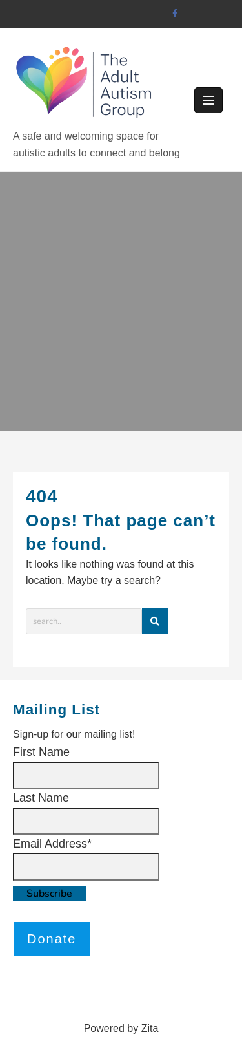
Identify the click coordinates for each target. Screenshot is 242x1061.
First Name (41, 751)
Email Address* (52, 843)
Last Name (41, 797)
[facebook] (175, 14)
